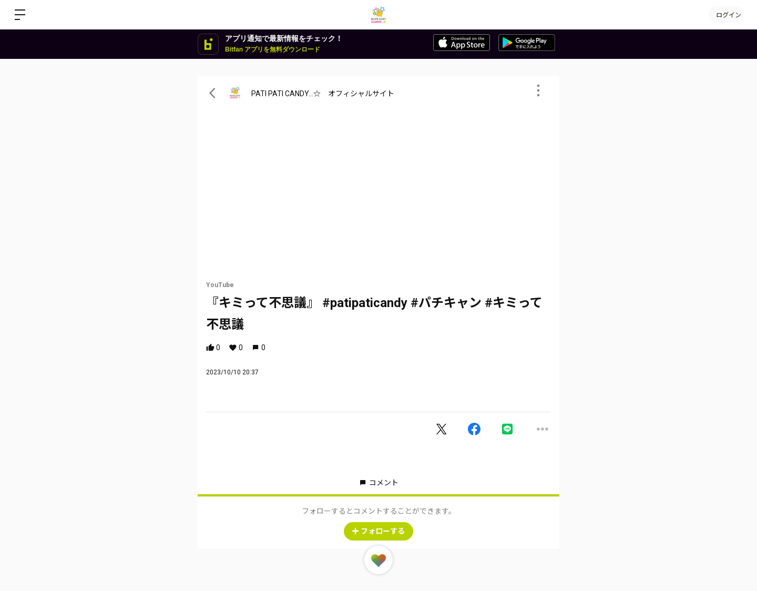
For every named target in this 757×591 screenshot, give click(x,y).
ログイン (725, 14)
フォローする (378, 531)
